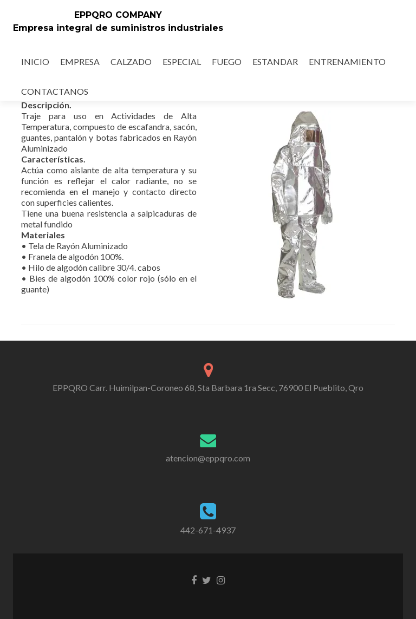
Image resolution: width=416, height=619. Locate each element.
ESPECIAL (181, 61)
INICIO (35, 61)
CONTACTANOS (54, 91)
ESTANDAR (275, 61)
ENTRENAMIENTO (347, 61)
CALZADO (131, 61)
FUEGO (227, 61)
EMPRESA (80, 61)
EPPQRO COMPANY (118, 15)
